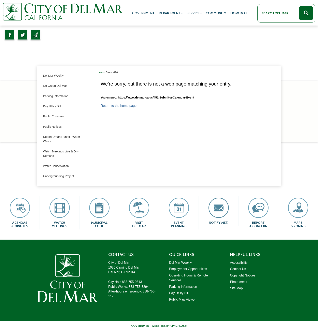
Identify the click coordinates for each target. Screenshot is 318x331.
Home (101, 72)
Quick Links (181, 254)
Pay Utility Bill (52, 106)
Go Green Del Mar (55, 85)
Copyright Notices (242, 275)
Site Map (236, 288)
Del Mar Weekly (53, 75)
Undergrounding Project (58, 176)
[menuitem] (143, 12)
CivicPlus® (178, 326)
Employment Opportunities (188, 269)
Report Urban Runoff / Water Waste (61, 139)
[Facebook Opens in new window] (9, 35)
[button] (306, 13)
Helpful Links (245, 254)
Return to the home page (118, 105)
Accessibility (238, 262)
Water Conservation (56, 166)
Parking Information (55, 96)
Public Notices (52, 126)
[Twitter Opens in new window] (22, 35)
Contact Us (238, 269)
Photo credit (238, 282)
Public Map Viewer (182, 299)
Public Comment (53, 116)
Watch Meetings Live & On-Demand (60, 153)
